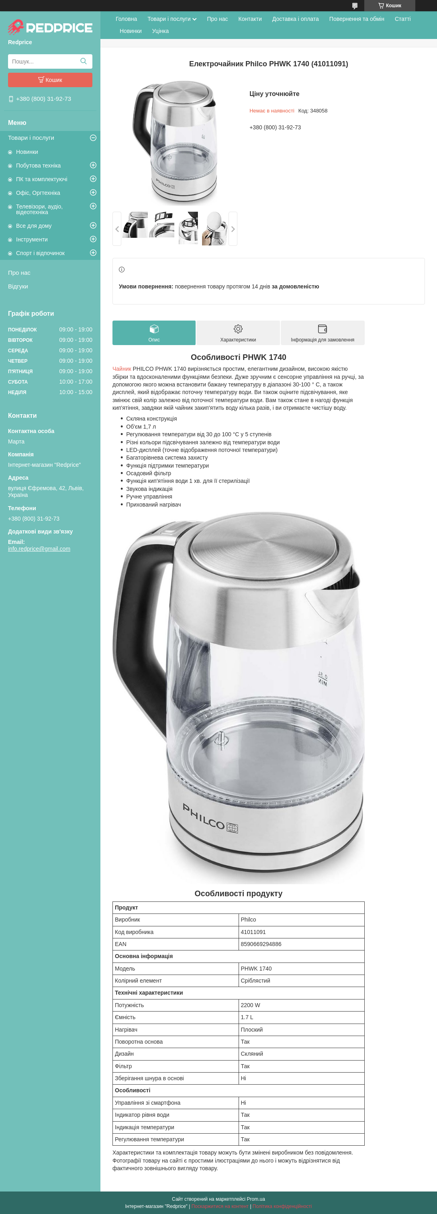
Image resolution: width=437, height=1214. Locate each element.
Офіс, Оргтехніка (38, 193)
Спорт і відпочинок (40, 253)
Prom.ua (256, 1199)
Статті (403, 19)
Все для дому (34, 226)
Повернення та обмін (356, 19)
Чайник (121, 369)
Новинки (27, 152)
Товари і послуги (31, 137)
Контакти (250, 19)
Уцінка (160, 31)
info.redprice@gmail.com (39, 549)
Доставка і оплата (295, 19)
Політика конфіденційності (282, 1206)
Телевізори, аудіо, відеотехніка (39, 209)
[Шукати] (83, 61)
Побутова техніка (38, 165)
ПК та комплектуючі (41, 179)
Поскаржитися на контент (220, 1206)
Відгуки (18, 286)
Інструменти (32, 239)
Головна (126, 19)
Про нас (19, 272)
